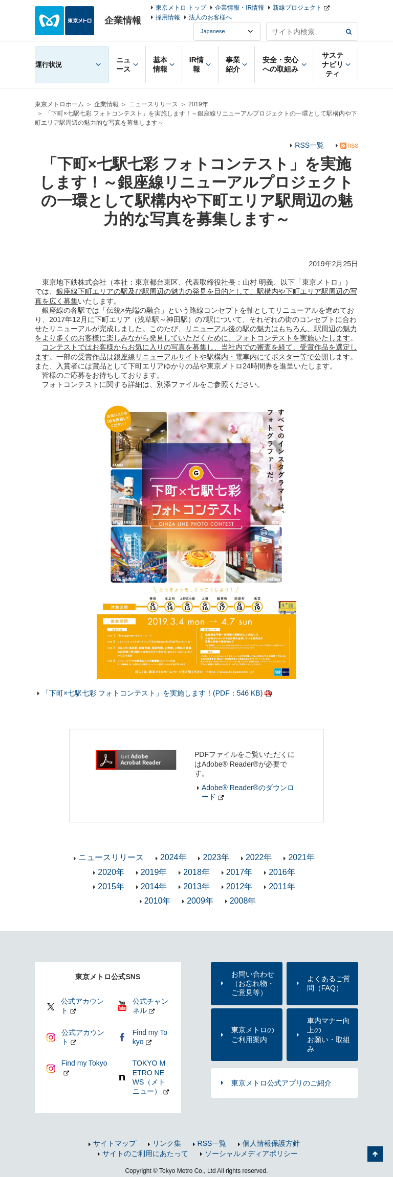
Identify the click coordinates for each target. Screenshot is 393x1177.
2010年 (157, 900)
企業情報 (106, 104)
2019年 (198, 104)
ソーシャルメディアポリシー (251, 1153)
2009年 (200, 900)
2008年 (243, 900)
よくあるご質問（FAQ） (328, 983)
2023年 (216, 857)
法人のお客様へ (210, 17)
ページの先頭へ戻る (375, 1154)
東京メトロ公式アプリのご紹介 (281, 1083)
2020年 (111, 872)
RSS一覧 (309, 145)
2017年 (239, 872)
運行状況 (48, 64)
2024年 (173, 857)
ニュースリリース (153, 104)
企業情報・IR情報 (239, 7)
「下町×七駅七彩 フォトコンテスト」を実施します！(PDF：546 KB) (152, 693)
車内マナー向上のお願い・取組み (328, 1035)
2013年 (196, 886)
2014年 (154, 886)
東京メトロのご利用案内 (252, 1034)
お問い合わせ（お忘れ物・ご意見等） (252, 983)
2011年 (282, 886)
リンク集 (166, 1143)
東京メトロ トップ (181, 7)
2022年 (259, 857)
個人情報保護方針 (271, 1143)
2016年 (282, 872)
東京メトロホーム (59, 104)
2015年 (111, 886)
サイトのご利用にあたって (145, 1153)
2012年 (239, 886)
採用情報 (168, 17)
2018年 (196, 872)
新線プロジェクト (297, 7)
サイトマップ (114, 1143)
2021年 (301, 857)
